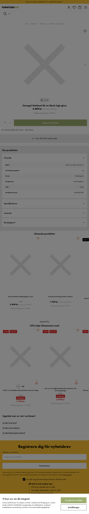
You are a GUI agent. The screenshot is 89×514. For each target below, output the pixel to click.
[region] (44, 504)
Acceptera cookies (73, 500)
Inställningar (73, 507)
